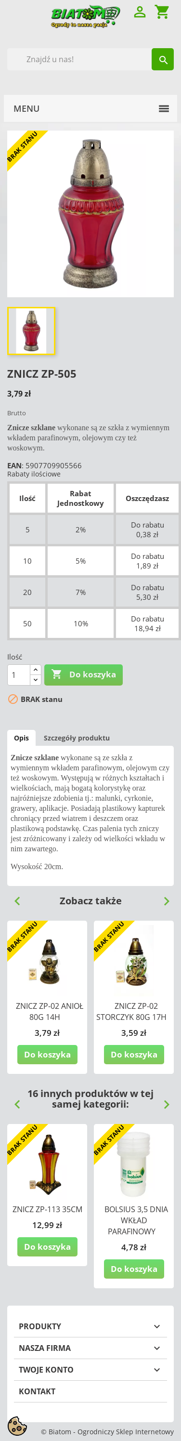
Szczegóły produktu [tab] (77, 737)
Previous (13, 897)
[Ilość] (18, 675)
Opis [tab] (21, 737)
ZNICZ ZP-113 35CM (47, 1209)
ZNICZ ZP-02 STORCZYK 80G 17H (131, 1011)
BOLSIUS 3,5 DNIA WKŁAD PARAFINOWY (136, 1220)
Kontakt (37, 1391)
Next (163, 897)
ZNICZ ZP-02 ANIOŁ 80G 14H (49, 1011)
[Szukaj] (90, 59)
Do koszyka (83, 674)
